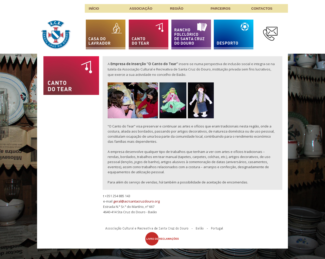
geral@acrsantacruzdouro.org (136, 201)
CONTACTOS (261, 8)
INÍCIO (94, 8)
